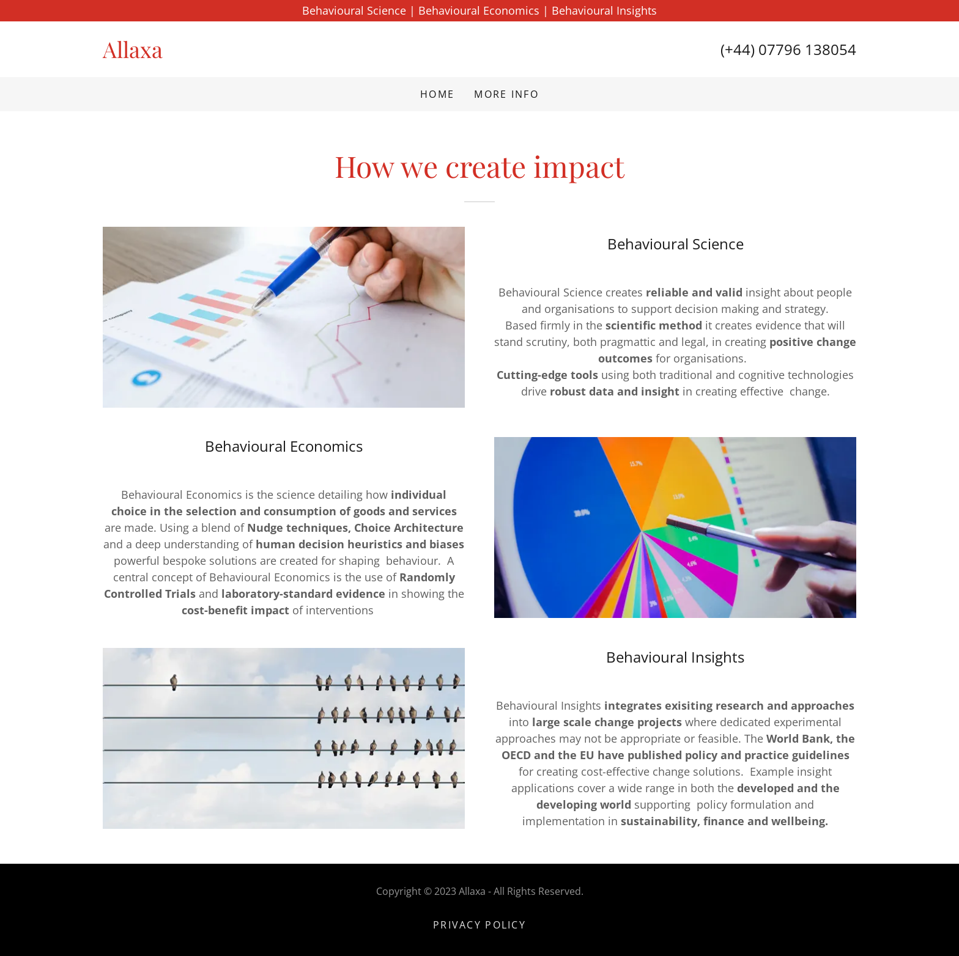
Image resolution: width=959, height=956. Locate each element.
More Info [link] (506, 94)
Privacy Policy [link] (479, 925)
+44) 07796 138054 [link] (790, 49)
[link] (291, 53)
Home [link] (437, 94)
